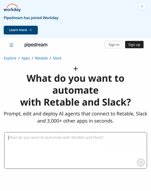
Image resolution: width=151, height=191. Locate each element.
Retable (41, 58)
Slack (57, 58)
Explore (10, 58)
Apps (25, 58)
